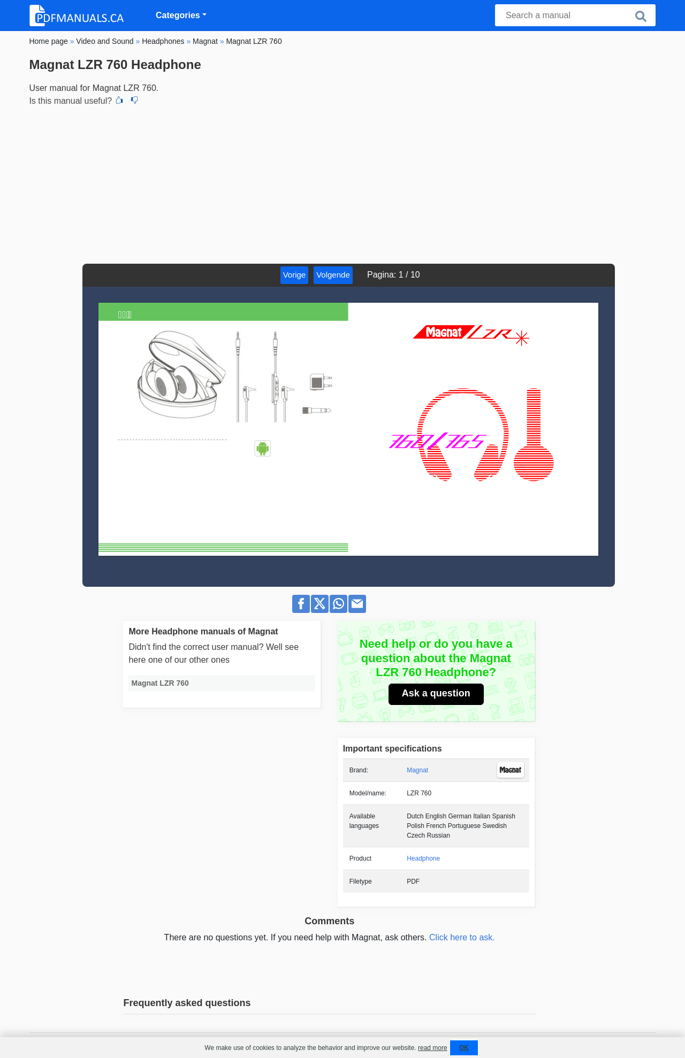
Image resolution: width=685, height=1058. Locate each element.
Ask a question (436, 693)
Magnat (417, 770)
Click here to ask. (462, 937)
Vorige (294, 274)
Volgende (333, 274)
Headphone (423, 858)
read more (432, 1048)
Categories (178, 15)
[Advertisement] (342, 183)
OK (464, 1048)
